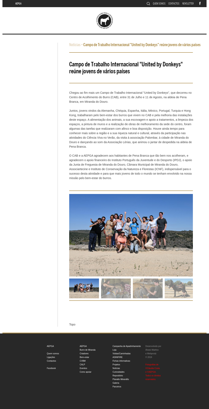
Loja (115, 350)
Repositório (118, 375)
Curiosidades (119, 372)
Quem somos (159, 3)
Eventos (83, 368)
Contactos (173, 3)
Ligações (51, 357)
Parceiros (117, 387)
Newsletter (188, 3)
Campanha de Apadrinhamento (127, 346)
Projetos (116, 364)
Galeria (116, 383)
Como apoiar (85, 372)
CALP (82, 364)
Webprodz (151, 353)
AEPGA (18, 3)
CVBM (83, 361)
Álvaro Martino (152, 350)
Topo (72, 324)
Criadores (84, 353)
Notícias (75, 44)
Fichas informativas (121, 361)
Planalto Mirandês (121, 379)
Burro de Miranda (88, 350)
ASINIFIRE (118, 357)
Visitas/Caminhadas (122, 353)
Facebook (51, 368)
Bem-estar (84, 357)
